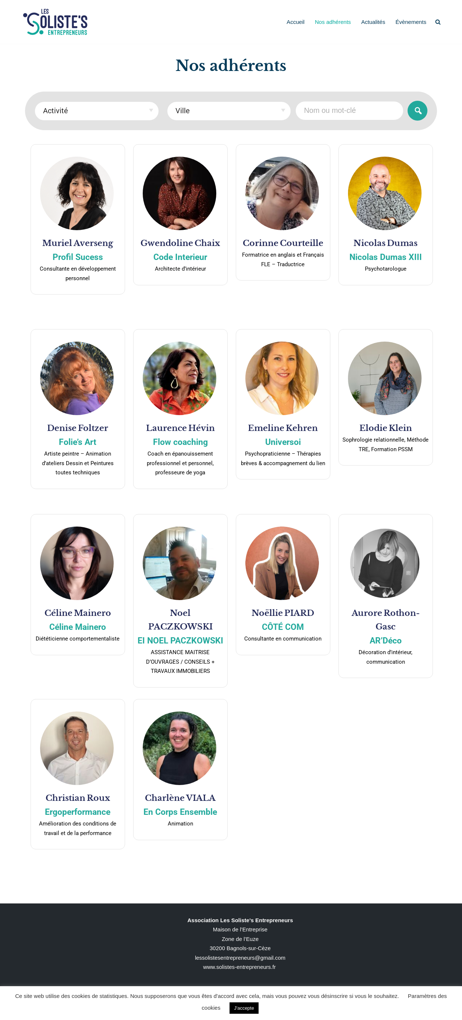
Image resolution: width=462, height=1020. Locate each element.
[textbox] (97, 110)
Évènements (411, 22)
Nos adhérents (333, 22)
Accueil (296, 22)
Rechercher (417, 110)
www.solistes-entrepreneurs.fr (239, 967)
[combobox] (96, 111)
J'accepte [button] (244, 1008)
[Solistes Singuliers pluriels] (55, 22)
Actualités (373, 22)
